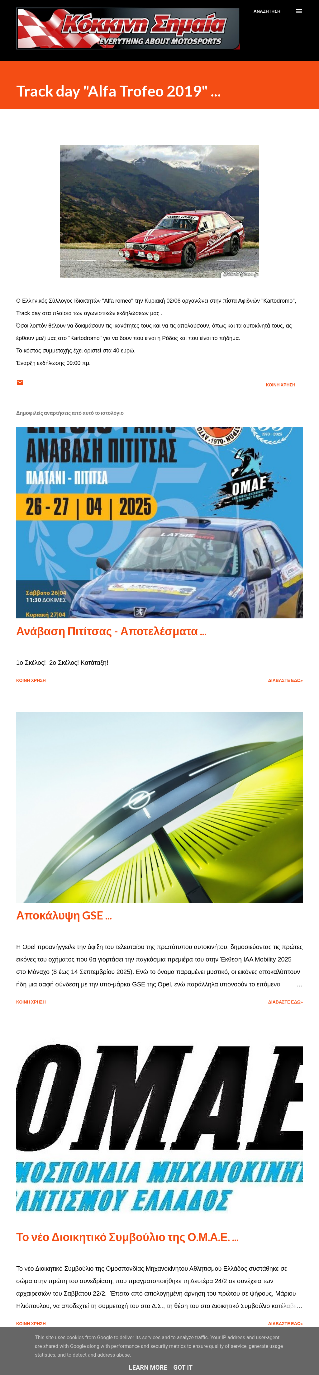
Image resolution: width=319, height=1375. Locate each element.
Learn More (148, 1367)
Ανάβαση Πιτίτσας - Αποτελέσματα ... (111, 631)
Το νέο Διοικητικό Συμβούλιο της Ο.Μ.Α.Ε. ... (127, 1237)
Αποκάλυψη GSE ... (64, 915)
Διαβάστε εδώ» (285, 680)
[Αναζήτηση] (267, 11)
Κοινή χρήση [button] (280, 384)
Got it (183, 1367)
